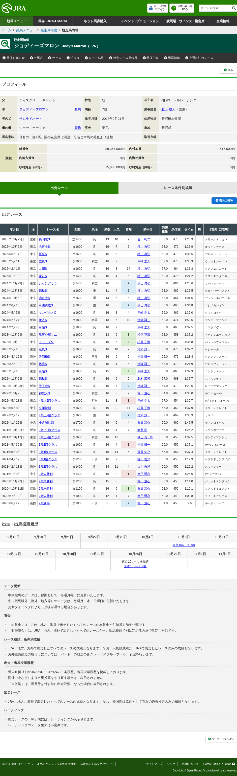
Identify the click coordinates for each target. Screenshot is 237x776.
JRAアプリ (46, 342)
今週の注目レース (199, 58)
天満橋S (44, 356)
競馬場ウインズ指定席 (185, 21)
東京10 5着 (183, 545)
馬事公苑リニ (48, 334)
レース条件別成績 (178, 188)
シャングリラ (48, 283)
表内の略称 (224, 200)
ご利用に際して (189, 763)
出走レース (59, 188)
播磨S (43, 364)
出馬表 (36, 58)
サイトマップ (154, 763)
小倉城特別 (46, 422)
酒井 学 (142, 430)
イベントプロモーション (140, 21)
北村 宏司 (143, 378)
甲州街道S (46, 305)
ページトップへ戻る (221, 739)
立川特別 (45, 408)
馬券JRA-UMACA (52, 21)
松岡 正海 (143, 334)
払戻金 (73, 58)
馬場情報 (172, 58)
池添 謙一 (143, 320)
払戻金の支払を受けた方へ (96, 763)
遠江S (43, 276)
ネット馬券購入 (95, 21)
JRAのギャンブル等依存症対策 (56, 763)
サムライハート (30, 119)
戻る (228, 70)
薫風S (43, 349)
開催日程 (151, 58)
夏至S (43, 254)
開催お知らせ (14, 58)
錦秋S (43, 290)
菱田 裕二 (143, 239)
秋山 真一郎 (145, 437)
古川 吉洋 (143, 459)
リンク (171, 763)
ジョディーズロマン (34, 109)
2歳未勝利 (46, 481)
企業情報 (222, 21)
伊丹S (43, 320)
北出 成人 (168, 109)
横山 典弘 (143, 246)
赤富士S (44, 246)
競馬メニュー (16, 21)
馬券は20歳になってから (17, 763)
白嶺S (43, 268)
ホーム (6, 30)
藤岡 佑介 (143, 452)
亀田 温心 (143, 393)
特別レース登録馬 (123, 58)
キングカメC (47, 312)
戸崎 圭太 (143, 261)
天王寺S (44, 386)
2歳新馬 (44, 503)
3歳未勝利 (46, 474)
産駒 (77, 109)
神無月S (44, 393)
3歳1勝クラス (48, 444)
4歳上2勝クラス (49, 400)
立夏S (43, 261)
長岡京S (44, 239)
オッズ (54, 58)
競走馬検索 (49, 30)
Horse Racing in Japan (219, 763)
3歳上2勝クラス (49, 430)
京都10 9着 (135, 566)
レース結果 (94, 58)
